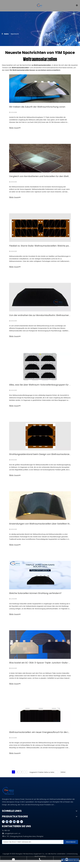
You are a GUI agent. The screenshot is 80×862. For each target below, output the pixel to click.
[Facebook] (3, 823)
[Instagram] (14, 823)
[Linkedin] (7, 823)
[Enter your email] (32, 844)
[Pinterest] (18, 823)
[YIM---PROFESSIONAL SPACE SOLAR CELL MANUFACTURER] (8, 793)
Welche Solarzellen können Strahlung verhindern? (35, 594)
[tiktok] (21, 823)
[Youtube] (10, 823)
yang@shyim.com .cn (12, 835)
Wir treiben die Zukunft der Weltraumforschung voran (37, 106)
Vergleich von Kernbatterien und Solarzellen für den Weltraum (41, 176)
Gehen (63, 774)
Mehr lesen (15, 128)
